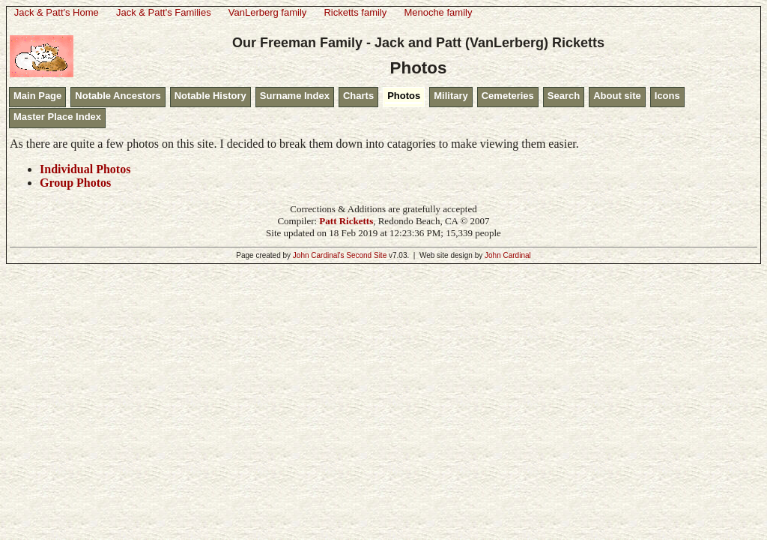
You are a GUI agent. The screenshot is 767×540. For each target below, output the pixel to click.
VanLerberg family (267, 12)
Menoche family (438, 12)
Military (451, 95)
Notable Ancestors (117, 95)
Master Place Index (57, 116)
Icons (667, 95)
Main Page (37, 95)
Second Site (366, 255)
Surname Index (295, 95)
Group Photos (75, 182)
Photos (403, 95)
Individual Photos (85, 169)
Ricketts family (355, 12)
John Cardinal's (319, 255)
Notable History (210, 95)
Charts (358, 95)
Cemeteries (508, 95)
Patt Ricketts (346, 220)
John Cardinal (508, 255)
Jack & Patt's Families (163, 12)
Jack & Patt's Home (56, 12)
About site (617, 95)
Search (564, 95)
